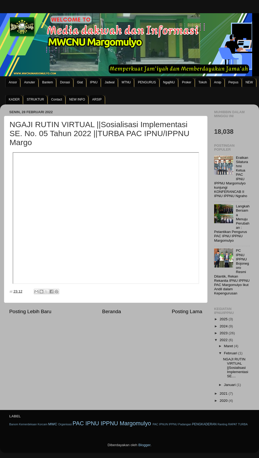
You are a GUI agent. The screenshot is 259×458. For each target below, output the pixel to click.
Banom (13, 424)
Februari (231, 353)
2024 (224, 326)
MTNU (126, 82)
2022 (224, 340)
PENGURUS (147, 82)
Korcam (42, 424)
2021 (224, 393)
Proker (186, 82)
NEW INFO (77, 99)
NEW (249, 82)
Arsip (217, 82)
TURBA (243, 424)
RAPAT (232, 424)
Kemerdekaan (28, 424)
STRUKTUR (35, 99)
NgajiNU (169, 82)
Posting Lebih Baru (30, 311)
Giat (80, 82)
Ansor (13, 82)
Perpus (233, 82)
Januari (230, 385)
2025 (224, 319)
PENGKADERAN (204, 424)
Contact (56, 99)
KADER (14, 99)
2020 (224, 401)
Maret (229, 346)
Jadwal (109, 82)
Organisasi (65, 424)
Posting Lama (187, 311)
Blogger (144, 445)
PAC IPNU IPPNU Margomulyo (112, 423)
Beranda (111, 311)
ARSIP (97, 99)
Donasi (65, 82)
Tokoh (203, 82)
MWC (52, 424)
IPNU (94, 82)
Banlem (47, 82)
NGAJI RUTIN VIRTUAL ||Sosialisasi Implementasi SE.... (235, 367)
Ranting (222, 424)
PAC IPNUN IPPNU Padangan (172, 424)
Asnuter (29, 82)
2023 (224, 333)
